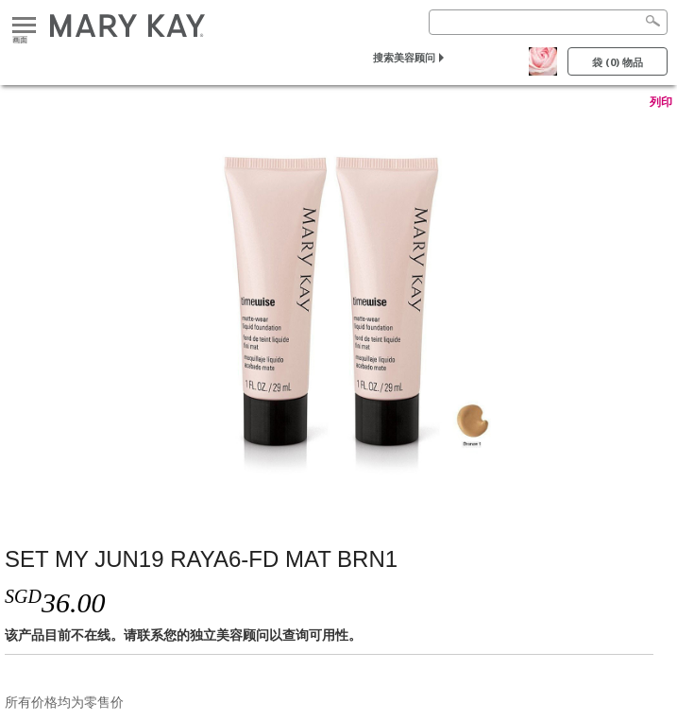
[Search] (548, 22)
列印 (661, 102)
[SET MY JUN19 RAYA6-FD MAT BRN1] (338, 309)
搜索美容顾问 (404, 57)
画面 (24, 26)
